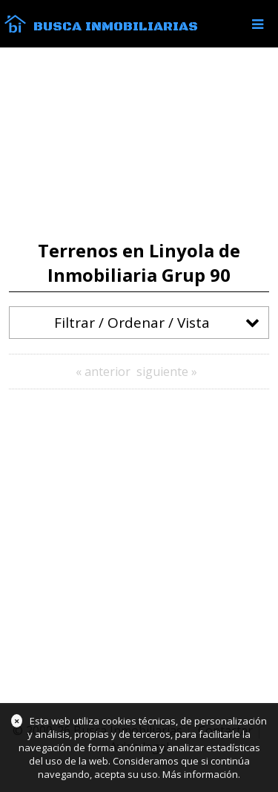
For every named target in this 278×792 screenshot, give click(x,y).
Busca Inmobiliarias (115, 27)
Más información (200, 774)
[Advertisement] (139, 144)
